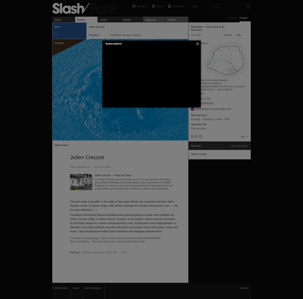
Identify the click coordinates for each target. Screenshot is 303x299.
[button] (197, 43)
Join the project (93, 288)
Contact (244, 288)
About (76, 288)
